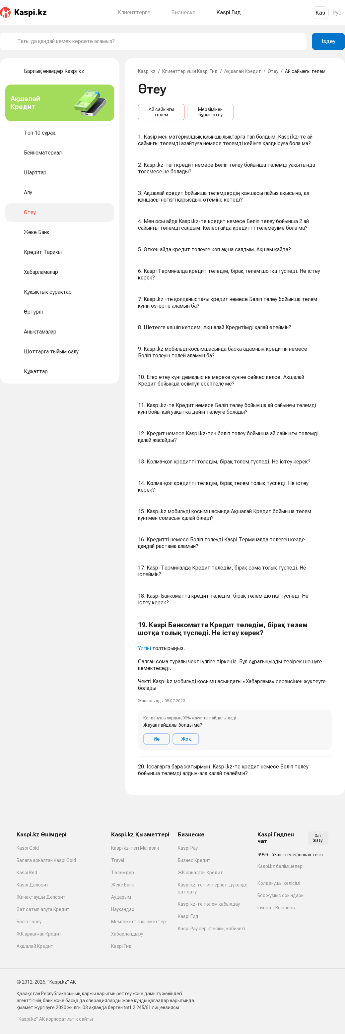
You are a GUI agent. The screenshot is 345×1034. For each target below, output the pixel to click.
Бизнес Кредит (194, 860)
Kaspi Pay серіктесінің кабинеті (211, 928)
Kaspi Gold (28, 848)
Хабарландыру (127, 934)
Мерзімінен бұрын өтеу (210, 112)
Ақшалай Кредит (242, 71)
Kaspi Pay (188, 848)
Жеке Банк (122, 884)
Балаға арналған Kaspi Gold (46, 860)
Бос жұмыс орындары (281, 895)
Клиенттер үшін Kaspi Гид (190, 71)
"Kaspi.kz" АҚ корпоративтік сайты (55, 1019)
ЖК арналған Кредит (39, 934)
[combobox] (159, 41)
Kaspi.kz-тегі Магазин (135, 848)
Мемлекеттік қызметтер (138, 921)
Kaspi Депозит (33, 884)
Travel (117, 860)
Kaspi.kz (147, 71)
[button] (235, 685)
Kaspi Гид (121, 946)
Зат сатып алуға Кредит (43, 909)
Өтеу (273, 71)
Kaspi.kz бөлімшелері (280, 866)
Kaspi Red (27, 872)
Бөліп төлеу (29, 921)
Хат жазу (318, 838)
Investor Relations (276, 907)
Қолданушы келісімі (278, 883)
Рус (336, 12)
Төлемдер (122, 872)
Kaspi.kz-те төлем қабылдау (209, 904)
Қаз (320, 12)
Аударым (121, 897)
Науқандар (122, 909)
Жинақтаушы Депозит (41, 897)
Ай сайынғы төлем (161, 112)
